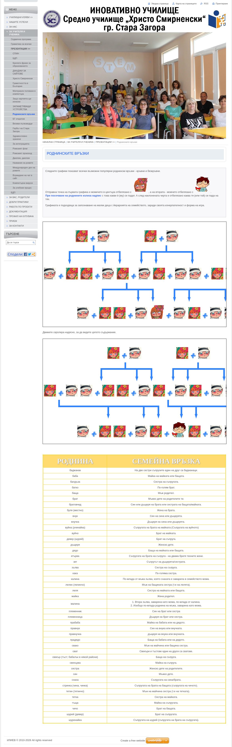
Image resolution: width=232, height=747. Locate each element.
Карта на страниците (186, 3)
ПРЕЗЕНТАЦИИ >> (105, 142)
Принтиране (222, 3)
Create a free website (133, 740)
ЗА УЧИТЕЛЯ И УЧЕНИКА (80, 142)
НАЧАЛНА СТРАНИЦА (54, 142)
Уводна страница (159, 3)
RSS (206, 3)
